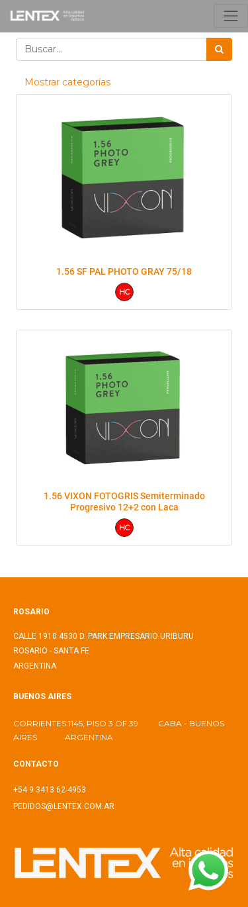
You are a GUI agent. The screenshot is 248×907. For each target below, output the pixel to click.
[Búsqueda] (219, 49)
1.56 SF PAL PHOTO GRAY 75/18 (124, 271)
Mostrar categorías (67, 82)
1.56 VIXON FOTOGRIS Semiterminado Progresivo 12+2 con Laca (124, 501)
